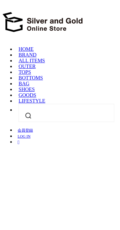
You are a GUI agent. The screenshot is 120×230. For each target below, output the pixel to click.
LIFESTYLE (32, 100)
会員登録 (25, 130)
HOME (26, 49)
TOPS (25, 72)
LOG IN (24, 136)
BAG (24, 83)
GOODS (27, 95)
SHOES (27, 89)
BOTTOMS (31, 77)
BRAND (27, 54)
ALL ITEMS (32, 60)
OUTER (27, 66)
